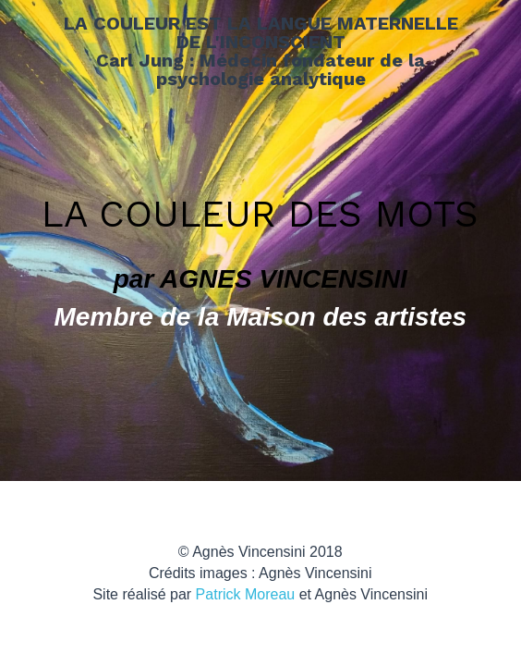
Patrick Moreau (246, 594)
